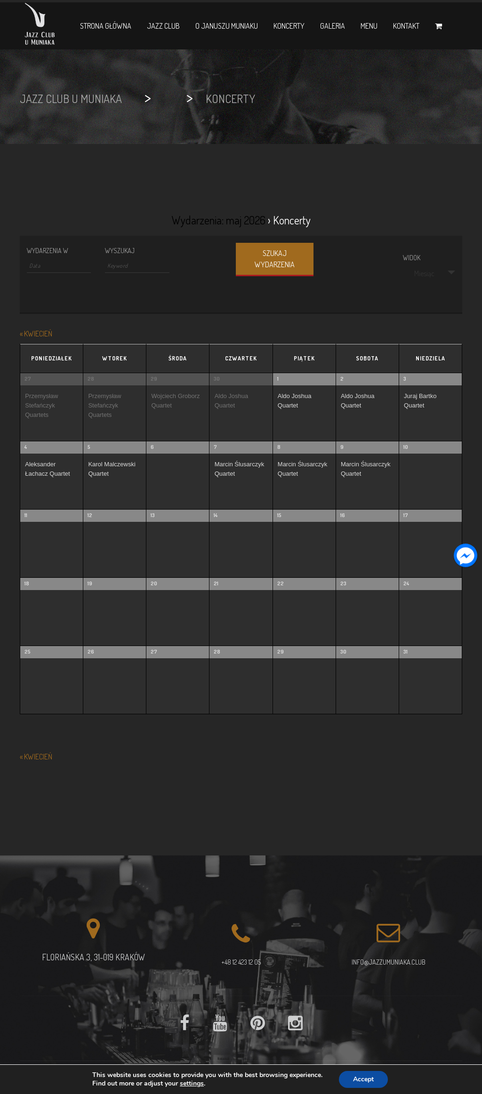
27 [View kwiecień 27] (27, 378)
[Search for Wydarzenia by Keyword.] (137, 266)
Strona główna (105, 26)
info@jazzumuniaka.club (389, 962)
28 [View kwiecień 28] (91, 378)
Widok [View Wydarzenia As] (411, 258)
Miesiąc (418, 273)
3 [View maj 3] (404, 378)
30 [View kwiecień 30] (217, 378)
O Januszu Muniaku (226, 26)
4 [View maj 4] (25, 447)
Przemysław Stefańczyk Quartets (41, 405)
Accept (363, 1079)
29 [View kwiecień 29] (154, 378)
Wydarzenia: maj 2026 (218, 220)
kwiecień (36, 333)
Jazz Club (163, 26)
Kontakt (406, 26)
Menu (369, 26)
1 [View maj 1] (278, 378)
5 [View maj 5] (89, 447)
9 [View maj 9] (342, 447)
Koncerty (289, 26)
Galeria (332, 26)
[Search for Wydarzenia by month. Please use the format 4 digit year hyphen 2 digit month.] (59, 266)
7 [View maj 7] (215, 447)
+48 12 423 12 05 (241, 962)
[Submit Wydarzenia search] (274, 259)
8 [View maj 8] (279, 447)
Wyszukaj (120, 251)
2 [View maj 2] (342, 378)
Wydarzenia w (47, 251)
